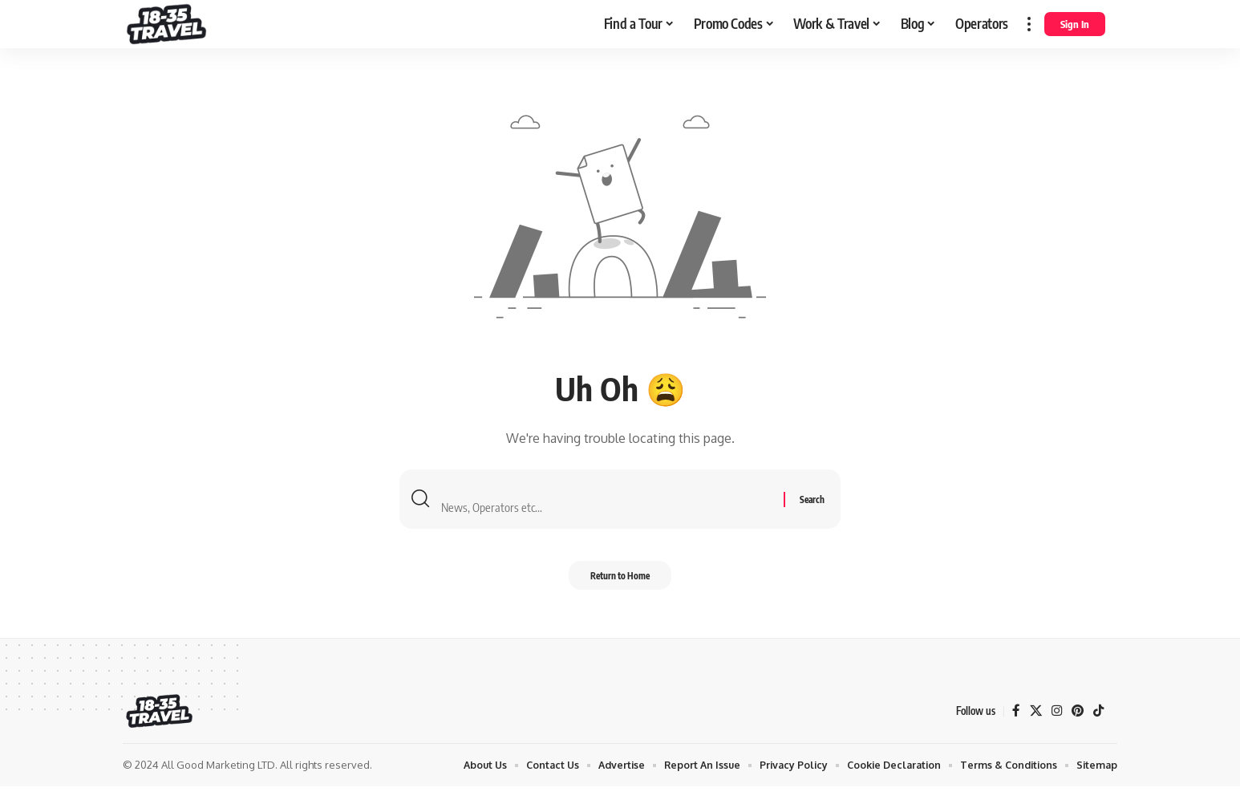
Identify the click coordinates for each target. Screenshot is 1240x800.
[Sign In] (1074, 24)
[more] (1029, 24)
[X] (1033, 725)
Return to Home (620, 587)
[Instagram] (1054, 725)
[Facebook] (1013, 725)
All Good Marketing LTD (218, 778)
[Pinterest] (1076, 725)
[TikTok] (1098, 725)
